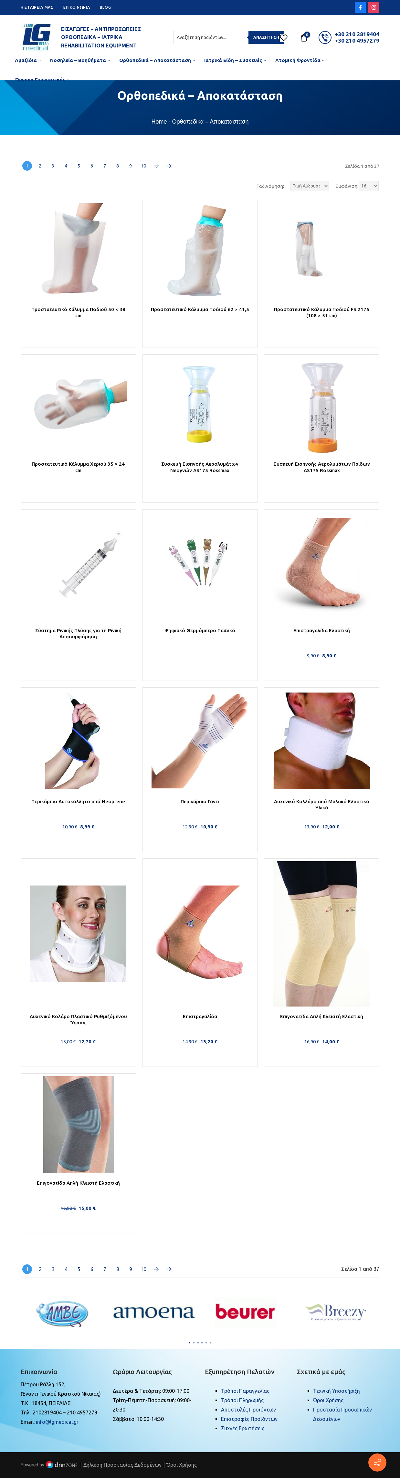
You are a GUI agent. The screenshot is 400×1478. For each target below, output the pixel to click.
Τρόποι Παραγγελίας (245, 1391)
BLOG (105, 7)
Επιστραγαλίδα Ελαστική (321, 630)
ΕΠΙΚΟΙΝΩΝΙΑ (76, 7)
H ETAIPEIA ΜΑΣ (37, 7)
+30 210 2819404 (357, 34)
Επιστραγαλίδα (200, 1016)
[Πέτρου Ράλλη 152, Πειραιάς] (377, 1462)
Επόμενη (156, 166)
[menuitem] (27, 60)
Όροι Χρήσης (328, 1400)
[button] (189, 1342)
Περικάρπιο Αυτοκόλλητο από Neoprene (78, 801)
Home (159, 121)
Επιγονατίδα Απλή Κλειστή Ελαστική (321, 1016)
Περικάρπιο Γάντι (200, 801)
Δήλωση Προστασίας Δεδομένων (122, 1465)
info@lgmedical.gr (57, 1422)
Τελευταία (169, 166)
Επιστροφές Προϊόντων (249, 1419)
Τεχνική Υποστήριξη (336, 1391)
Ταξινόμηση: (270, 186)
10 (143, 165)
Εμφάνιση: (346, 186)
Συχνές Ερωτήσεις (242, 1428)
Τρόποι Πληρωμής (242, 1400)
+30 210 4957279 (357, 40)
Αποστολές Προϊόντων (248, 1409)
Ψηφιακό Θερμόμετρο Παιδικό (199, 630)
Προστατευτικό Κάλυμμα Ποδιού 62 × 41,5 (200, 309)
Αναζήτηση (266, 37)
